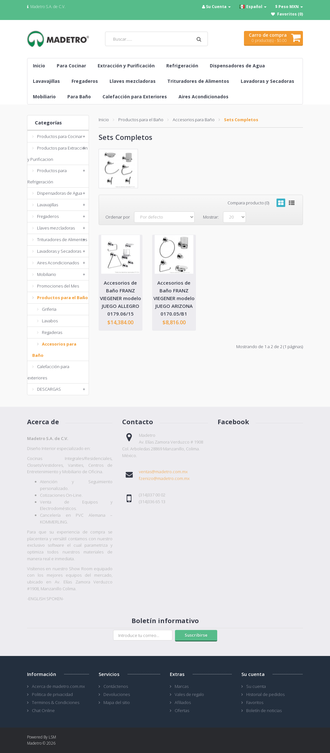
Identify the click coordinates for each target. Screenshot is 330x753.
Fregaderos (48, 216)
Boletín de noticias (264, 710)
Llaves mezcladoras (56, 228)
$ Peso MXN (289, 6)
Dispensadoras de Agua (59, 193)
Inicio (104, 119)
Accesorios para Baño (194, 119)
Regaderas (52, 332)
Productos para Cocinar (59, 136)
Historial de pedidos (265, 694)
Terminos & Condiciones (55, 702)
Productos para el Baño (62, 297)
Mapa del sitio (116, 702)
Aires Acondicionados (58, 263)
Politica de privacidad (52, 694)
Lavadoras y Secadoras (59, 251)
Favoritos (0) (290, 14)
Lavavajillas (47, 205)
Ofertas (182, 710)
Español (253, 6)
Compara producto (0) (248, 203)
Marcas (182, 686)
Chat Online (43, 710)
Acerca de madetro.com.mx (58, 686)
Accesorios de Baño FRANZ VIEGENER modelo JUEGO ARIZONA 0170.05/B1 (174, 298)
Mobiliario (46, 274)
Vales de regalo (189, 694)
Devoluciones (116, 694)
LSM (52, 737)
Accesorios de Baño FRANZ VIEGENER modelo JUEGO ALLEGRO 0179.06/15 (120, 298)
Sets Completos (241, 119)
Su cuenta (256, 686)
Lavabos (50, 321)
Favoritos (254, 702)
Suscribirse (196, 635)
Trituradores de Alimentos (62, 239)
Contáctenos (115, 686)
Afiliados (183, 702)
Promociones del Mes (58, 286)
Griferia (49, 309)
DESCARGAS (49, 389)
